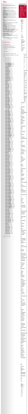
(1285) (10, 189)
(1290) (9, 227)
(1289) (9, 216)
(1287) (10, 63)
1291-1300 (7, 235)
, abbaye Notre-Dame (9, 16)
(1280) (9, 94)
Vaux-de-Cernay (6, 42)
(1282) (9, 118)
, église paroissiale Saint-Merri (10, 22)
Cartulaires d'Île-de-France (9, 5)
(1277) (10, 64)
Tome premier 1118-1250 (10, 53)
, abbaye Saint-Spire (8, 10)
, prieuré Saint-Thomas (9, 11)
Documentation (21, 4)
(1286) (10, 199)
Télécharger (22, 5)
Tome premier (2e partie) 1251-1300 (22, 25)
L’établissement (7, 44)
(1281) (9, 111)
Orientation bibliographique (9, 47)
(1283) (9, 138)
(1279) (9, 90)
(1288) (9, 212)
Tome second (7, 236)
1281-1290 (22, 393)
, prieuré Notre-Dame (9, 13)
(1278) (9, 74)
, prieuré (10, 29)
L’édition (5, 48)
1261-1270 (8, 59)
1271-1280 (7, 60)
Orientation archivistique (9, 46)
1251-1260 (7, 57)
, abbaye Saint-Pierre (10, 14)
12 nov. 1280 (22, 31)
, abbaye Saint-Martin (9, 25)
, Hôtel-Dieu (7, 24)
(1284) (9, 165)
